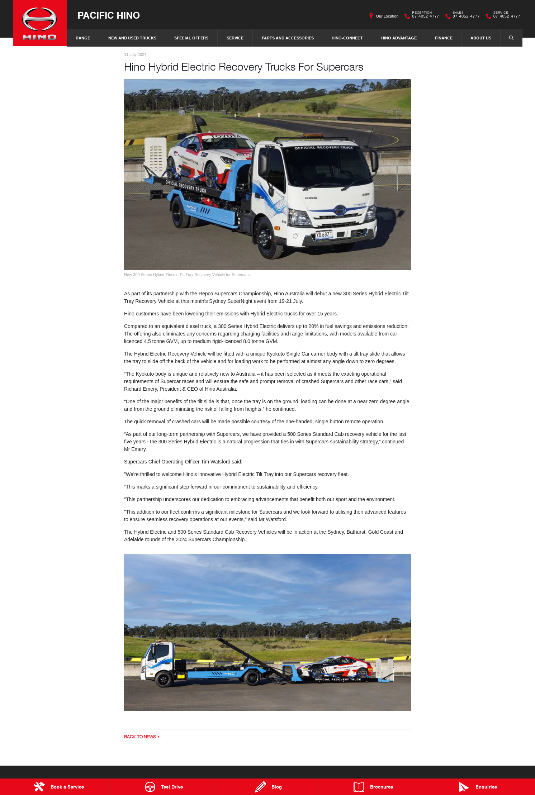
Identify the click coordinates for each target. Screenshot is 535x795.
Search (508, 37)
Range (83, 37)
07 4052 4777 (424, 16)
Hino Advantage (399, 37)
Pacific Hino (108, 14)
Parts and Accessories (288, 37)
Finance (444, 37)
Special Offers (191, 37)
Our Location (387, 16)
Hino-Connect (347, 37)
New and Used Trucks (132, 37)
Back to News (140, 736)
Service (235, 37)
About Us (480, 37)
